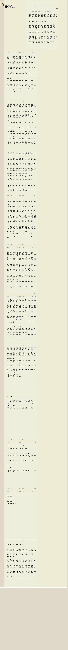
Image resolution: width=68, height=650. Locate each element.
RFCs (2, 3)
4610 (8, 1)
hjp (1, 1)
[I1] (40, 34)
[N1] (8, 94)
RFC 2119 (18, 446)
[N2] (27, 64)
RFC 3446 (10, 453)
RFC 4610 (3, 5)
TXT (8, 6)
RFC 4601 (25, 443)
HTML (10, 6)
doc (1, 2)
